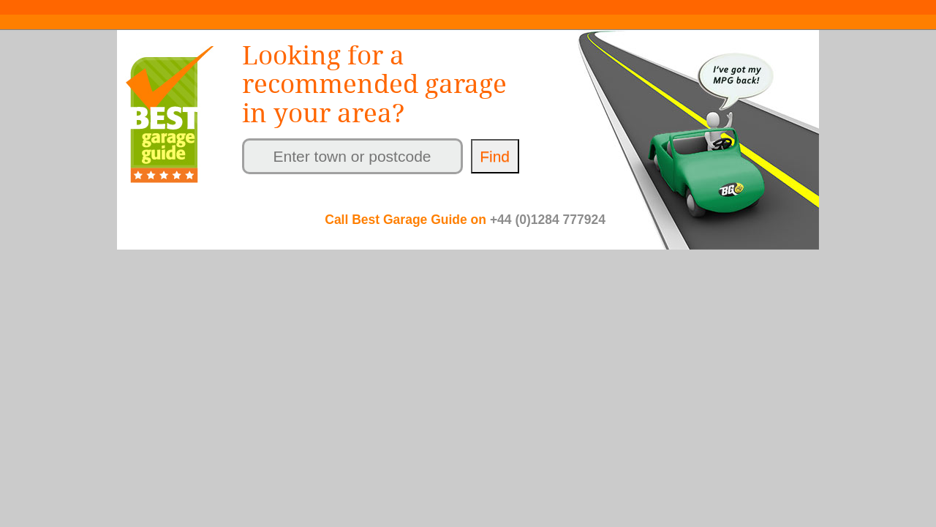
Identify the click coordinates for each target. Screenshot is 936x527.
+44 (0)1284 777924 (547, 219)
